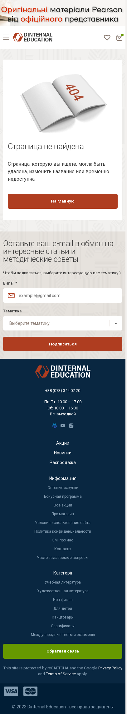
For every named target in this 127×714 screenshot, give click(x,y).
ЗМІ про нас (62, 540)
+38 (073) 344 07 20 (62, 391)
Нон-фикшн (63, 600)
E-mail (10, 283)
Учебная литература (63, 582)
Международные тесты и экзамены (63, 635)
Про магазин (62, 514)
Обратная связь (62, 651)
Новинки (62, 452)
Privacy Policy (110, 668)
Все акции (63, 505)
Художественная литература (63, 591)
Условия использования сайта (62, 523)
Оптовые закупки (62, 488)
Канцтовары (63, 617)
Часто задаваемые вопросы (62, 557)
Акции (62, 443)
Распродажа (63, 462)
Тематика (12, 311)
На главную (63, 201)
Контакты (62, 549)
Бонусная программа (63, 496)
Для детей (62, 608)
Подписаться (63, 344)
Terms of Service (61, 674)
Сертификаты (63, 626)
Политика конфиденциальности (62, 531)
